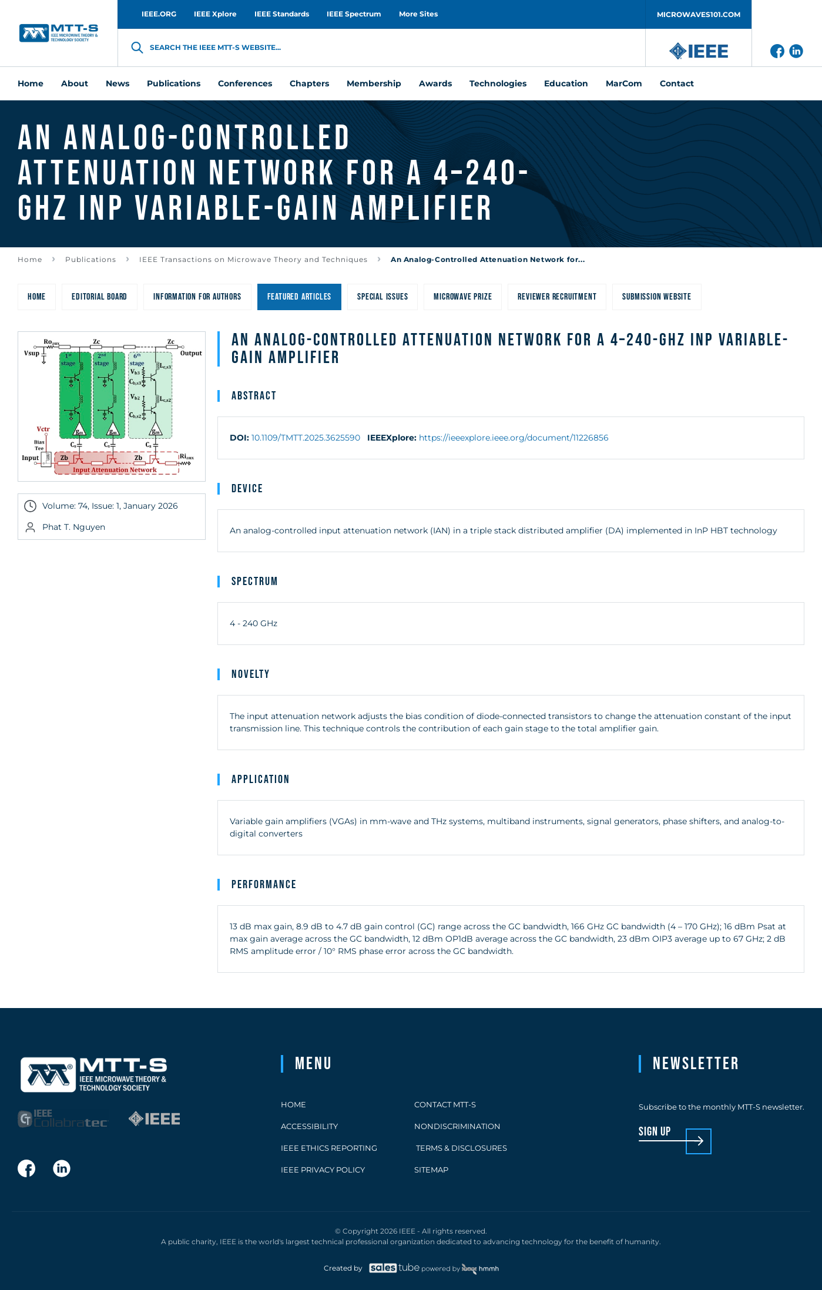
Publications (90, 259)
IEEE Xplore (215, 13)
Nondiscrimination (457, 1126)
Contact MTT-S (445, 1104)
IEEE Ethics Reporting (329, 1148)
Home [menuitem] (30, 83)
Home (30, 259)
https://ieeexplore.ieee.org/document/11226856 (514, 437)
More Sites (418, 13)
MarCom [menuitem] (624, 83)
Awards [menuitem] (435, 83)
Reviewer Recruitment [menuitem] (557, 297)
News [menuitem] (117, 83)
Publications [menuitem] (173, 83)
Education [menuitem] (566, 83)
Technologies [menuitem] (497, 83)
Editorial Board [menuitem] (100, 297)
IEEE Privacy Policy (323, 1169)
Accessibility (309, 1126)
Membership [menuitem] (374, 83)
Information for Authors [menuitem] (197, 297)
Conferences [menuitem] (245, 83)
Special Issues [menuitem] (382, 297)
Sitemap (431, 1169)
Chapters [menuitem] (309, 83)
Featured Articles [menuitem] (299, 297)
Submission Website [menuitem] (656, 297)
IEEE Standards (281, 13)
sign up (655, 1132)
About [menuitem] (74, 83)
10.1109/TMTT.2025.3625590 (305, 437)
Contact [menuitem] (677, 83)
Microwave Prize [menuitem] (463, 297)
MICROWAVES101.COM (698, 14)
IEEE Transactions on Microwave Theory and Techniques (253, 259)
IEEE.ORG (159, 13)
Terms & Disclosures (460, 1148)
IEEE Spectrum (354, 13)
